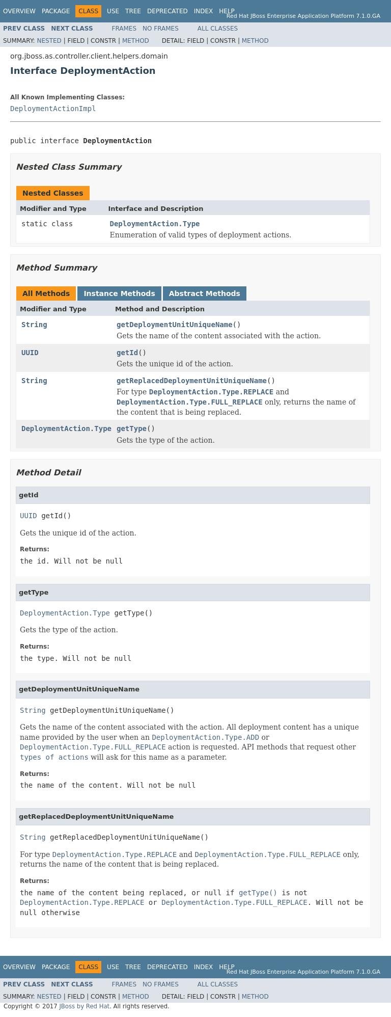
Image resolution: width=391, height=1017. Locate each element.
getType (132, 428)
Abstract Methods (204, 293)
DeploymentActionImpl (53, 108)
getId (127, 353)
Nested (49, 40)
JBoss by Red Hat (84, 1006)
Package (56, 11)
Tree (133, 11)
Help (227, 11)
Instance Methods (119, 293)
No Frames (161, 28)
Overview (19, 11)
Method (135, 40)
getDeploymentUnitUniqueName (175, 324)
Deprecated (167, 11)
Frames (124, 28)
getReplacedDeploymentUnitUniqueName (192, 381)
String (34, 324)
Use (113, 11)
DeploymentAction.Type (155, 224)
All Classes (218, 28)
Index (203, 11)
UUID (30, 353)
